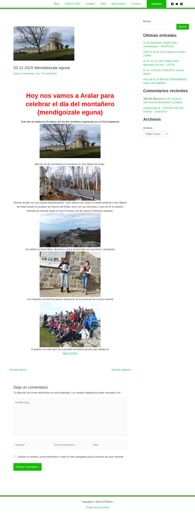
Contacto (133, 3)
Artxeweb (148, 108)
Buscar (147, 21)
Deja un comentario (24, 73)
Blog (59, 3)
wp (38, 73)
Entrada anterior (16, 370)
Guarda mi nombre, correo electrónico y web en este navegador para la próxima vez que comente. (71, 456)
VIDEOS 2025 (74, 3)
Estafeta (90, 3)
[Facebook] (172, 4)
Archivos (147, 128)
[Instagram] (181, 4)
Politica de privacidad (97, 507)
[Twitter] (177, 4)
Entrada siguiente (123, 370)
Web (102, 3)
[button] (154, 4)
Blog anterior (117, 3)
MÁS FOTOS (70, 353)
